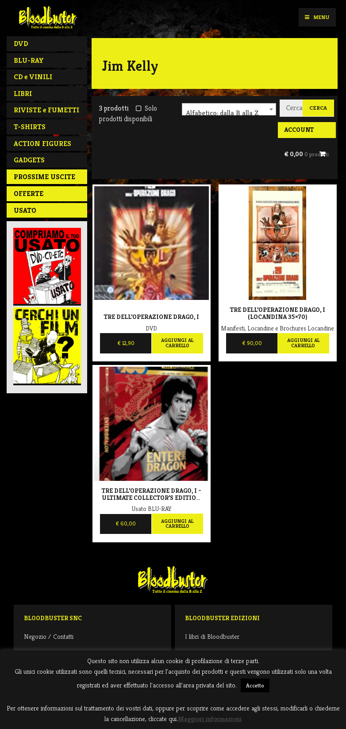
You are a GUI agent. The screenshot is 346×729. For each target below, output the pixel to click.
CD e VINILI (33, 76)
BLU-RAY (29, 60)
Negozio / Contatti (48, 636)
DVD (21, 43)
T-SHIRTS (30, 126)
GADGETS (29, 160)
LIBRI (23, 93)
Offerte (28, 193)
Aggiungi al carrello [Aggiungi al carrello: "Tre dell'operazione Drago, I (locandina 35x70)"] (303, 343)
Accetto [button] (255, 685)
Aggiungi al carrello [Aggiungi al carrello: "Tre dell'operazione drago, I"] (177, 343)
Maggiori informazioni (210, 718)
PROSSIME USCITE (44, 176)
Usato (25, 210)
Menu (317, 17)
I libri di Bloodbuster (212, 636)
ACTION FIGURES (42, 143)
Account (299, 130)
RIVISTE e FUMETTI (46, 110)
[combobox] (229, 109)
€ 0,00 (306, 154)
